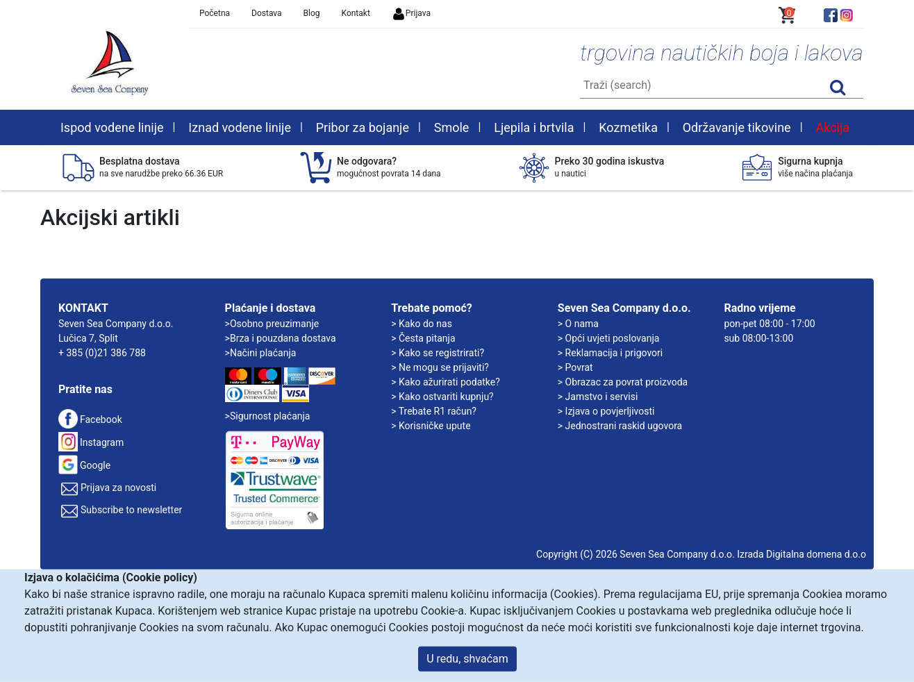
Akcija (832, 127)
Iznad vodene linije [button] (239, 127)
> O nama (578, 323)
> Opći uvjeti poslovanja (609, 338)
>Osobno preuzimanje (272, 323)
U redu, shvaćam (467, 658)
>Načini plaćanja (261, 352)
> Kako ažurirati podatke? (445, 382)
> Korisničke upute (430, 425)
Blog (312, 13)
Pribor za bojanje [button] (362, 127)
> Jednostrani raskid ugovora (620, 425)
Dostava (266, 13)
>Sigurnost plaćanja (267, 416)
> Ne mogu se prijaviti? (440, 367)
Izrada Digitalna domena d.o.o (801, 554)
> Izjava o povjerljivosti (606, 411)
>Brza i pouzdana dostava (280, 338)
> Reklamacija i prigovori (610, 352)
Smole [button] (452, 127)
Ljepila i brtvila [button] (534, 127)
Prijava (411, 13)
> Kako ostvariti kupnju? (442, 396)
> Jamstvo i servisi (598, 396)
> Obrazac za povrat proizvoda (623, 382)
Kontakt (356, 13)
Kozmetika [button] (628, 127)
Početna (214, 13)
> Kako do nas (421, 323)
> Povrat (575, 367)
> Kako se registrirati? (437, 352)
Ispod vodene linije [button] (112, 127)
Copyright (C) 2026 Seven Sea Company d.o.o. (635, 554)
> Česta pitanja (423, 338)
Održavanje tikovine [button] (737, 127)
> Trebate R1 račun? (433, 411)
